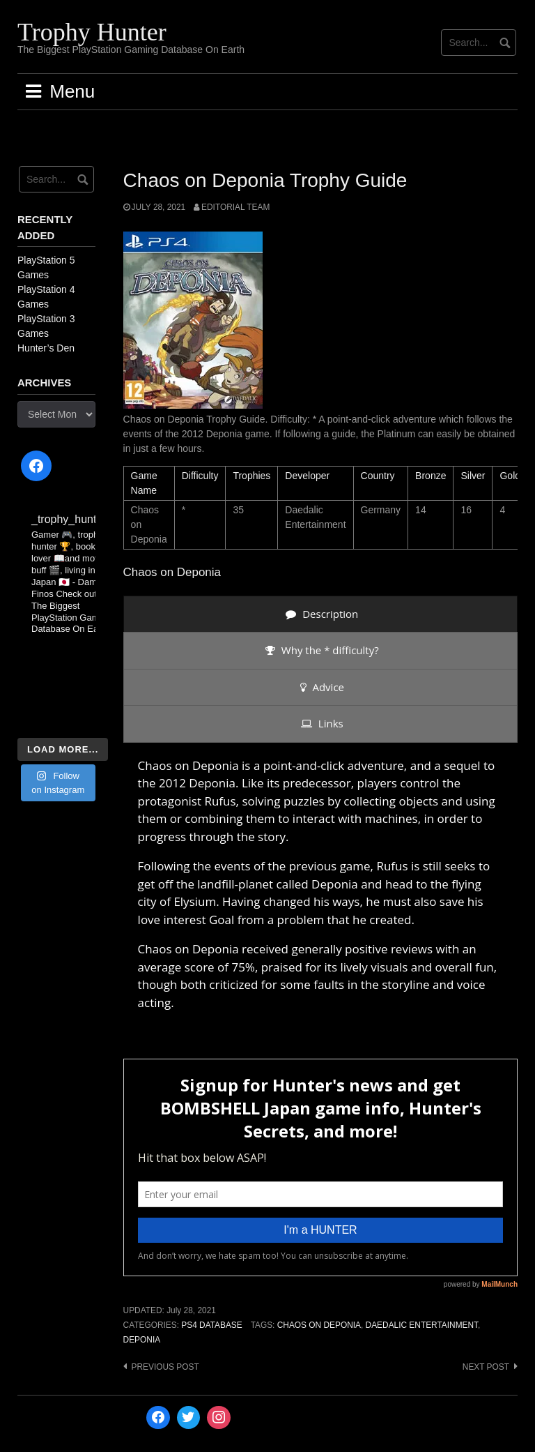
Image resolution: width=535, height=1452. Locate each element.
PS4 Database (211, 1325)
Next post (486, 1367)
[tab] (320, 614)
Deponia (142, 1340)
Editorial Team (235, 207)
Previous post (165, 1367)
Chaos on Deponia (319, 1325)
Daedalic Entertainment (422, 1325)
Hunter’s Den (46, 348)
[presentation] (320, 614)
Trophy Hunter (91, 32)
